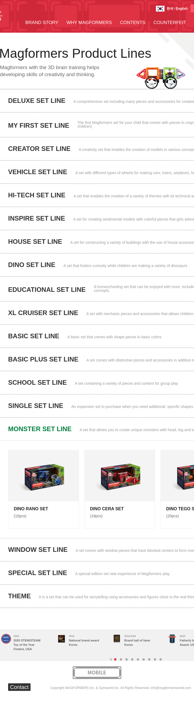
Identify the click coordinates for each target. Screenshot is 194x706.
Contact (19, 687)
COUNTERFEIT (169, 22)
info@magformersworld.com (170, 688)
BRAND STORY (41, 22)
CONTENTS (133, 22)
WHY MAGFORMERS (89, 22)
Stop (111, 659)
